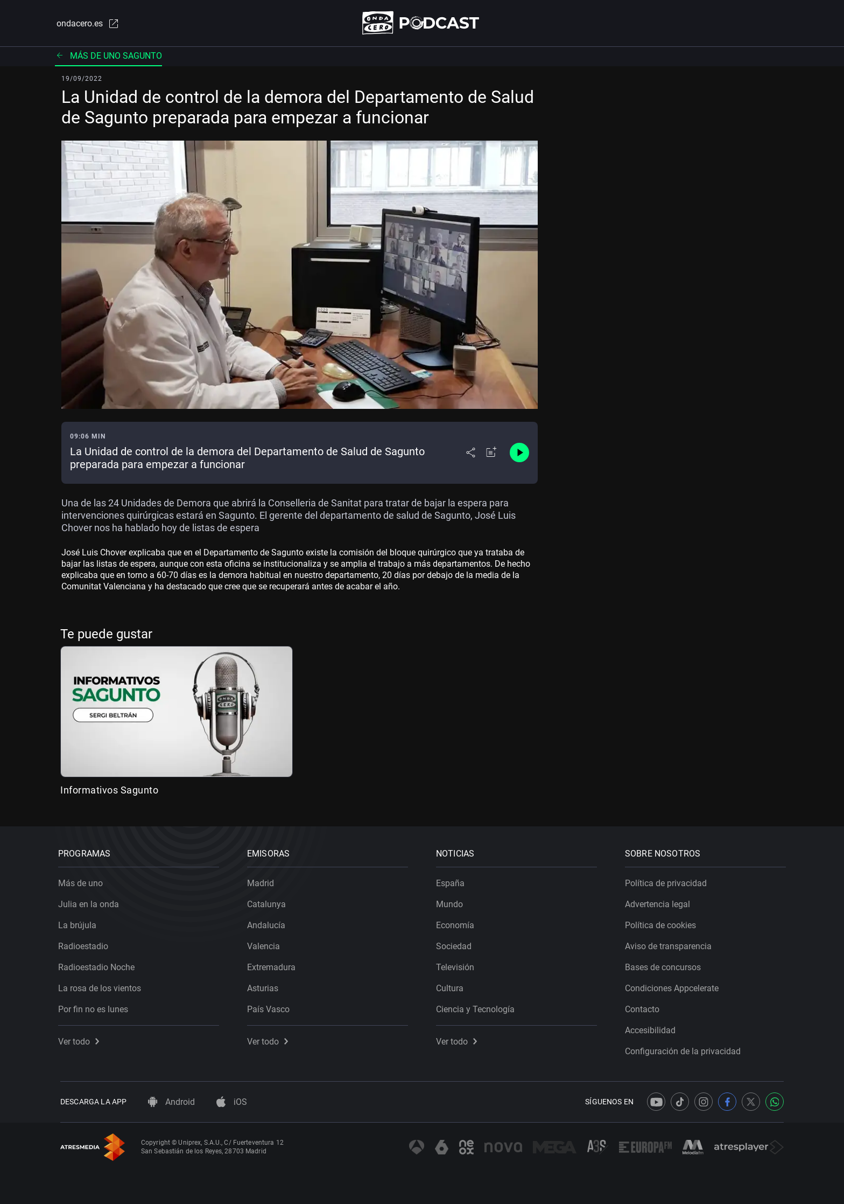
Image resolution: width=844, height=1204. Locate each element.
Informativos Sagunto (109, 790)
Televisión (457, 965)
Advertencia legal (659, 902)
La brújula (79, 923)
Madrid (262, 881)
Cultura (452, 986)
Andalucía (268, 923)
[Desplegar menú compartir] (471, 453)
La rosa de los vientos (101, 986)
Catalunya (268, 902)
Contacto (644, 1007)
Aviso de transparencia (670, 944)
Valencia (265, 944)
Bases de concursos (665, 965)
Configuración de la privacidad (685, 1049)
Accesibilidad (652, 1028)
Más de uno (82, 881)
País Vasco (270, 1007)
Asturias (264, 986)
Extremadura (273, 965)
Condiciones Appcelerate (674, 986)
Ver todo (80, 1039)
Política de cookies (662, 923)
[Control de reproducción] (519, 453)
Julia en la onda (90, 902)
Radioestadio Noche (98, 965)
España (452, 881)
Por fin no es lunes (95, 1007)
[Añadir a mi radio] (491, 453)
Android (171, 1102)
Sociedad (456, 944)
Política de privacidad (668, 881)
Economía (457, 923)
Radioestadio (85, 944)
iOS (231, 1102)
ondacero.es (86, 23)
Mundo (451, 902)
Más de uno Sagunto (108, 56)
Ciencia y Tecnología (477, 1007)
